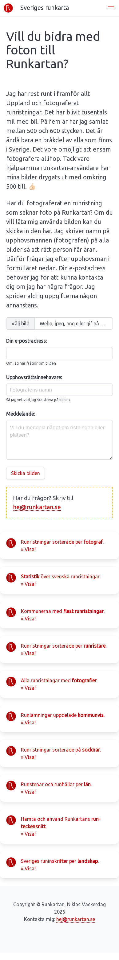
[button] (111, 8)
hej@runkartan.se (37, 507)
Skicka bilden (25, 473)
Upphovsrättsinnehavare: (34, 377)
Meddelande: (20, 414)
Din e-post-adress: (26, 341)
